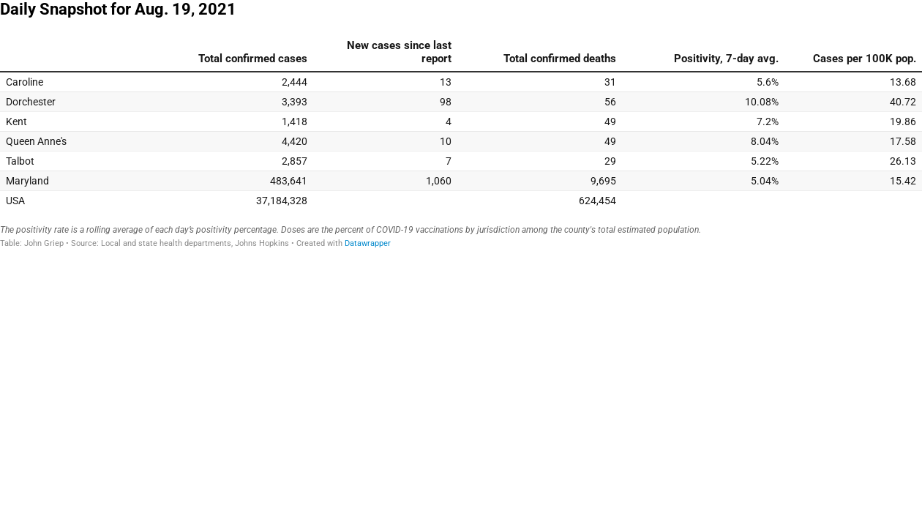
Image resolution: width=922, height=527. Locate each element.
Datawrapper (368, 243)
